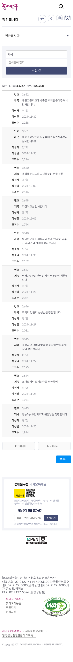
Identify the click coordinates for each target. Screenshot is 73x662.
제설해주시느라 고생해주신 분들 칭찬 (42, 174)
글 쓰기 (64, 459)
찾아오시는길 (13, 603)
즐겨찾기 (42, 19)
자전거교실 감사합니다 (34, 206)
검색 (60, 9)
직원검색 (11, 607)
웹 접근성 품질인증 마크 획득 (17, 635)
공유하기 (51, 18)
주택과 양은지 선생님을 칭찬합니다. (41, 312)
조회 (36, 71)
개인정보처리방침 (11, 631)
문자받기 (51, 518)
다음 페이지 (52, 446)
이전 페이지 (20, 446)
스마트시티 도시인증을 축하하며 (40, 381)
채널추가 (20, 495)
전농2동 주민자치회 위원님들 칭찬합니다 (44, 414)
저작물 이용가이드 (35, 631)
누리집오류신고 (15, 599)
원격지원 (11, 612)
